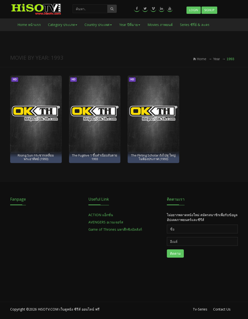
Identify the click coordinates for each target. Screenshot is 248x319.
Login (193, 10)
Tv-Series (200, 309)
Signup (209, 10)
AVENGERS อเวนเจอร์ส (105, 222)
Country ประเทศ (98, 24)
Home (199, 59)
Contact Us (222, 309)
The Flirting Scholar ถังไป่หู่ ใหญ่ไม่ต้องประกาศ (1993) (153, 157)
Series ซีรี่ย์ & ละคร (194, 24)
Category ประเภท (62, 24)
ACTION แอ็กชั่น (100, 215)
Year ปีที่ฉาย (129, 24)
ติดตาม (175, 253)
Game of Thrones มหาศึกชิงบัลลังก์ (115, 229)
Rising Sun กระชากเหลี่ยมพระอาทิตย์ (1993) (36, 157)
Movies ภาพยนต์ (160, 24)
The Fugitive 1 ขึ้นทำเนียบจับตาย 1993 (94, 157)
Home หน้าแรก (29, 24)
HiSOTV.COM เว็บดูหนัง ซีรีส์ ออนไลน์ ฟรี (69, 309)
